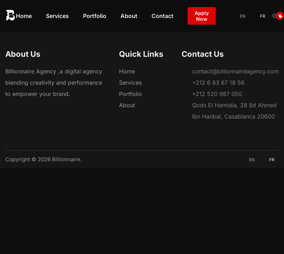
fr (259, 16)
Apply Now (202, 16)
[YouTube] (48, 109)
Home (24, 15)
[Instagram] (22, 109)
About (128, 15)
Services (57, 15)
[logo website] (10, 16)
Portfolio (94, 15)
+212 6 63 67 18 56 (218, 82)
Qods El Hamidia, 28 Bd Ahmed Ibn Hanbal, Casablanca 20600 (234, 111)
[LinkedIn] (35, 109)
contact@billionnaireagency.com (235, 71)
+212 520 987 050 (217, 93)
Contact (162, 15)
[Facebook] (9, 109)
